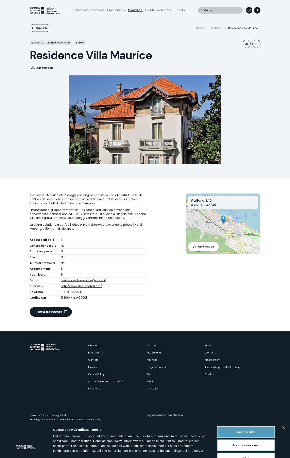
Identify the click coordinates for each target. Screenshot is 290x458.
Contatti (93, 360)
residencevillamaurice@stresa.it (83, 280)
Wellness (152, 360)
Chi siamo (94, 345)
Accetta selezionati (245, 418)
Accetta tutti (246, 405)
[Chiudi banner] (283, 400)
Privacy (92, 367)
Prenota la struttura (48, 311)
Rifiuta (246, 431)
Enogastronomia (157, 367)
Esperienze (114, 10)
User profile (249, 10)
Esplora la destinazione (89, 10)
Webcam (152, 374)
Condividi (247, 44)
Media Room (213, 360)
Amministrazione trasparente (106, 381)
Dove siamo (95, 352)
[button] (223, 219)
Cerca (201, 10)
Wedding (210, 352)
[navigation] (257, 10)
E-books (179, 10)
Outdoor (152, 345)
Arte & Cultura (155, 352)
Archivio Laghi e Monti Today (222, 367)
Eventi (149, 10)
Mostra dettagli (213, 450)
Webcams (163, 10)
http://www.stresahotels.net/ (81, 286)
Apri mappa (206, 246)
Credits (209, 374)
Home (200, 28)
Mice (207, 345)
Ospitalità (135, 10)
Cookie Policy (96, 374)
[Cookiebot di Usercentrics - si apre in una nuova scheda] (26, 450)
